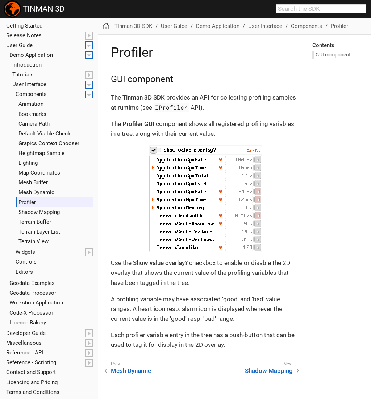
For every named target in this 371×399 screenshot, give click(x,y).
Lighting (28, 163)
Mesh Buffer (33, 182)
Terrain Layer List (39, 231)
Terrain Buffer (34, 222)
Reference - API (24, 352)
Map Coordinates (39, 172)
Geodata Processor (32, 293)
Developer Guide (26, 333)
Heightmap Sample (41, 153)
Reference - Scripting (31, 362)
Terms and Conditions (32, 392)
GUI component (333, 55)
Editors (24, 272)
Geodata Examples (32, 283)
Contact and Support (31, 372)
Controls (26, 262)
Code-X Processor (31, 313)
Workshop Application (36, 302)
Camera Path (34, 124)
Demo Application (31, 55)
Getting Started (24, 25)
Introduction (27, 65)
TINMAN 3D (34, 9)
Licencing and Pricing (32, 382)
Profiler (27, 202)
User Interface (29, 84)
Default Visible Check (44, 133)
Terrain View (33, 241)
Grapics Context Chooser (48, 143)
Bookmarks (32, 114)
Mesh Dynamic (36, 192)
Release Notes (24, 35)
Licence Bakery (27, 322)
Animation (30, 104)
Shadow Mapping (39, 212)
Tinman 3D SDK (133, 26)
